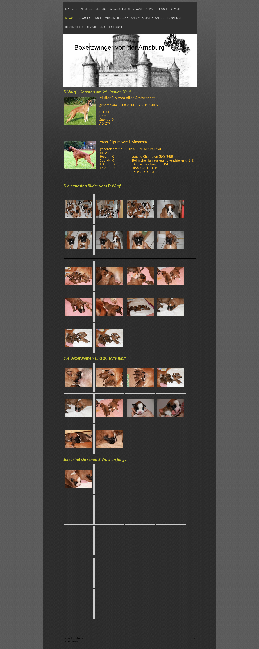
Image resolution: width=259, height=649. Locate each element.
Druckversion (69, 638)
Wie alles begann (120, 8)
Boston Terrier (74, 26)
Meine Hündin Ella (115, 17)
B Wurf (163, 8)
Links (102, 26)
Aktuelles (86, 8)
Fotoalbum (174, 17)
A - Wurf (151, 8)
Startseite (71, 8)
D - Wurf (70, 17)
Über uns (101, 8)
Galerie (159, 17)
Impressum (115, 26)
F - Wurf (96, 17)
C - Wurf (176, 8)
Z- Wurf (137, 8)
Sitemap (79, 638)
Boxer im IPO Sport (141, 17)
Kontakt (91, 26)
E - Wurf (83, 17)
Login (194, 638)
